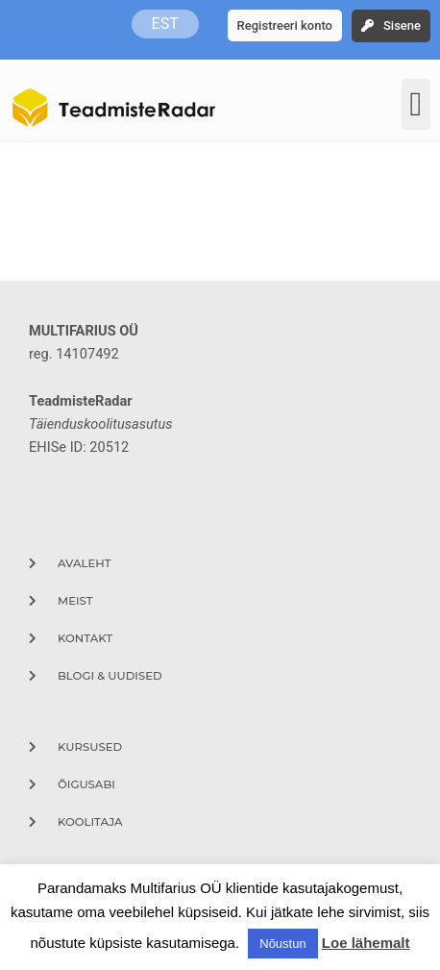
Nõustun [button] (282, 943)
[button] (416, 104)
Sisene (402, 25)
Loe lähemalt (366, 942)
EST (165, 23)
